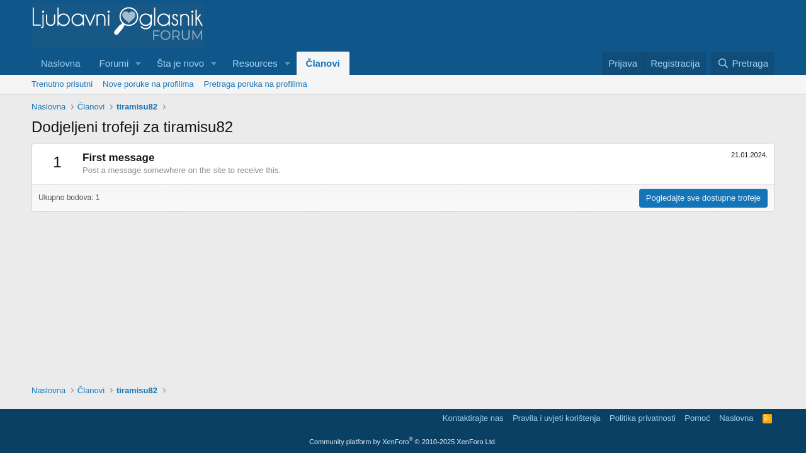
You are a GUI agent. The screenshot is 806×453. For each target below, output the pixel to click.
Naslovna (61, 63)
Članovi (323, 63)
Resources (255, 63)
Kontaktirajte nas (473, 418)
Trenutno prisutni (62, 84)
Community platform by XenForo (403, 441)
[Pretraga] (743, 63)
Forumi (114, 63)
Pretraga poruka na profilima (255, 84)
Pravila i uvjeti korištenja (556, 418)
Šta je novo (180, 63)
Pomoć (697, 418)
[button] (138, 63)
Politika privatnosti (643, 418)
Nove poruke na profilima (148, 84)
